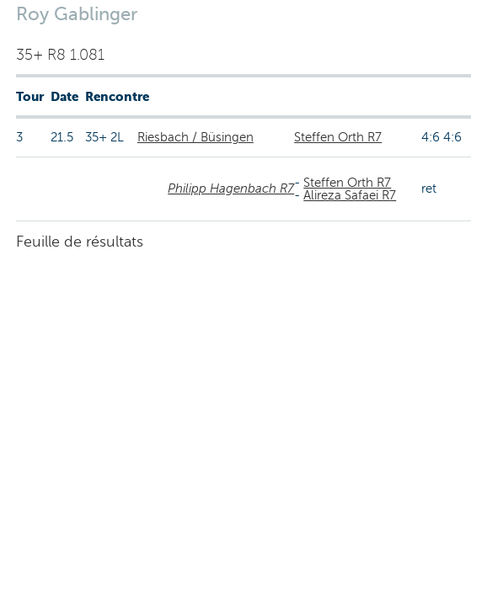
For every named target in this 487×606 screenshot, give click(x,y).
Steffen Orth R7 (338, 137)
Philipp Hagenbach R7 (231, 188)
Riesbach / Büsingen (195, 137)
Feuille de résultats (79, 241)
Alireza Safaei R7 (349, 195)
